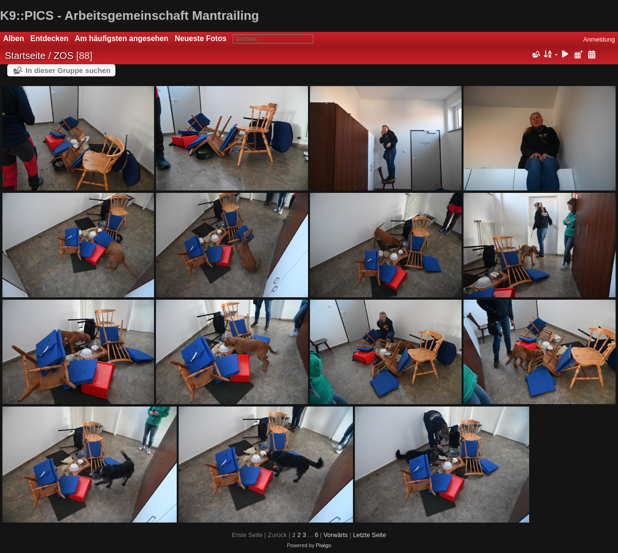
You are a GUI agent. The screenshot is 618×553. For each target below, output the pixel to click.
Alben (13, 38)
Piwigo (323, 545)
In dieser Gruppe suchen (68, 70)
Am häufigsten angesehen (122, 38)
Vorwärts (335, 534)
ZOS (63, 55)
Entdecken (49, 38)
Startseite (25, 55)
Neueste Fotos (200, 38)
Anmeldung (599, 39)
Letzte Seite (369, 534)
